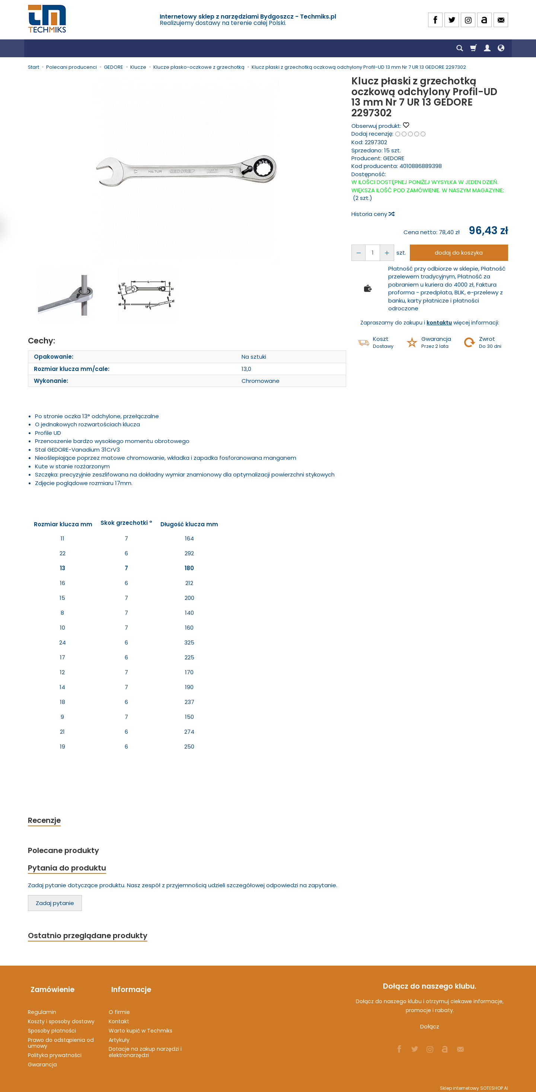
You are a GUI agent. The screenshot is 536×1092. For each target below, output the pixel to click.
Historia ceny (372, 214)
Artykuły (119, 1036)
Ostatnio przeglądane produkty (89, 937)
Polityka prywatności (55, 1052)
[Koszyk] (473, 48)
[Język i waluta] (501, 48)
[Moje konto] (487, 48)
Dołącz (429, 1029)
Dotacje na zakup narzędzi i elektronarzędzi (145, 1049)
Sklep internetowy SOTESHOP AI (474, 1084)
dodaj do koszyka (457, 252)
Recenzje (45, 820)
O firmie (119, 1008)
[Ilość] (371, 253)
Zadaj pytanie (55, 905)
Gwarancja (42, 1061)
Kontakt (119, 1018)
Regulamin (42, 1008)
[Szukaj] (460, 48)
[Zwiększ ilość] (357, 253)
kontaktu (439, 322)
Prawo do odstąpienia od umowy (61, 1039)
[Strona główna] (47, 19)
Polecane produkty (65, 851)
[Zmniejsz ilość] (384, 253)
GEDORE (393, 158)
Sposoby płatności (52, 1027)
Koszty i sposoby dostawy (61, 1018)
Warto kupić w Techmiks (140, 1027)
